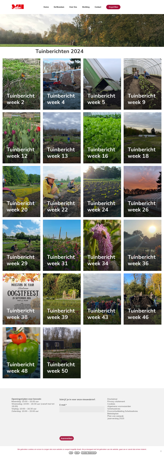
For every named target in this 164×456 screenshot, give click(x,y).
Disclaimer (112, 399)
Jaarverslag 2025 (115, 418)
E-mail (63, 405)
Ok (71, 453)
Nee (76, 453)
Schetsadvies (113, 408)
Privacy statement (116, 401)
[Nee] (161, 451)
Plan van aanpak (115, 416)
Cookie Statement (88, 453)
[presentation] (69, 424)
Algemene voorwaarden (119, 406)
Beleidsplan (113, 413)
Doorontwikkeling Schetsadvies (122, 411)
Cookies (111, 404)
